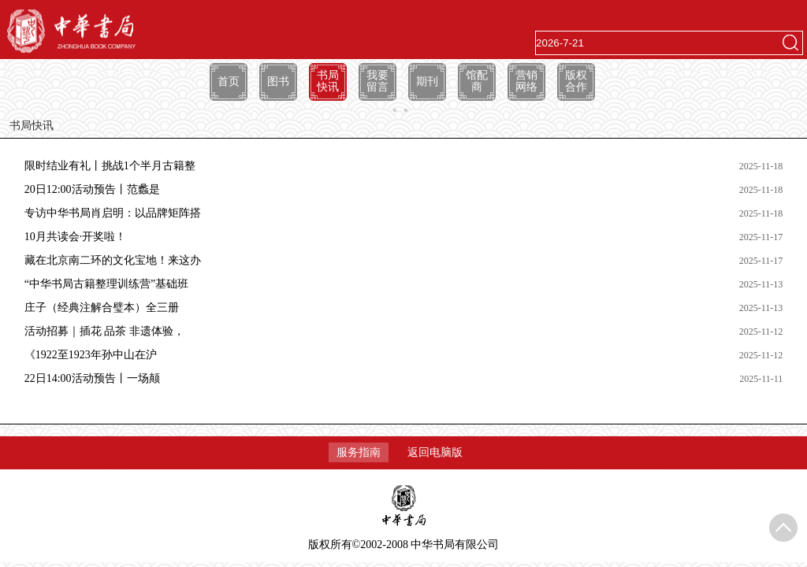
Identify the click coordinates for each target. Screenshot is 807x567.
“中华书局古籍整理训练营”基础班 (106, 284)
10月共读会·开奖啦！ (75, 237)
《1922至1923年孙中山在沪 (90, 355)
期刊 (427, 81)
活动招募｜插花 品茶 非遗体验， (104, 331)
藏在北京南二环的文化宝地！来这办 (112, 260)
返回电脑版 (435, 452)
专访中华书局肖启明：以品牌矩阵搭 (112, 213)
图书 (278, 81)
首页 (229, 81)
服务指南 (359, 452)
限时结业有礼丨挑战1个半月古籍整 (109, 166)
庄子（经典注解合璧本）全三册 (101, 307)
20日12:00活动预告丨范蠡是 (92, 189)
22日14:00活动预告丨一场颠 (92, 378)
